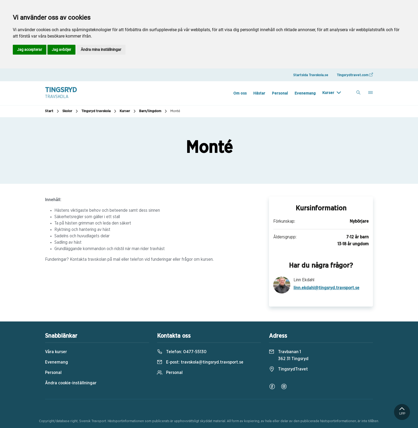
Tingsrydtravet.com (355, 75)
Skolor (70, 111)
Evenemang (305, 93)
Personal (280, 93)
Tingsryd (61, 93)
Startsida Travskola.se (310, 75)
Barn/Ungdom (153, 111)
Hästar (259, 93)
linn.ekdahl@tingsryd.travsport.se (326, 288)
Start (52, 111)
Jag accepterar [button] (29, 49)
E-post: (200, 362)
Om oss (240, 93)
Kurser (328, 93)
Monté (175, 111)
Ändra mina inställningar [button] (101, 49)
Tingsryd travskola (99, 111)
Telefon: (182, 351)
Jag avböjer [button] (61, 49)
